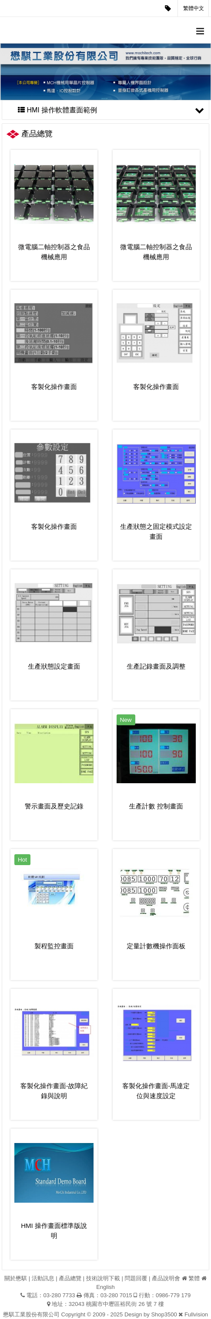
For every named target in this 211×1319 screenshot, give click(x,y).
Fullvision (196, 1314)
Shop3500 (164, 1314)
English (105, 1287)
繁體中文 (193, 8)
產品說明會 (166, 1278)
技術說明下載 (103, 1278)
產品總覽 (70, 1278)
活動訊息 (43, 1278)
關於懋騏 (15, 1278)
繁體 (194, 1278)
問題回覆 (135, 1278)
